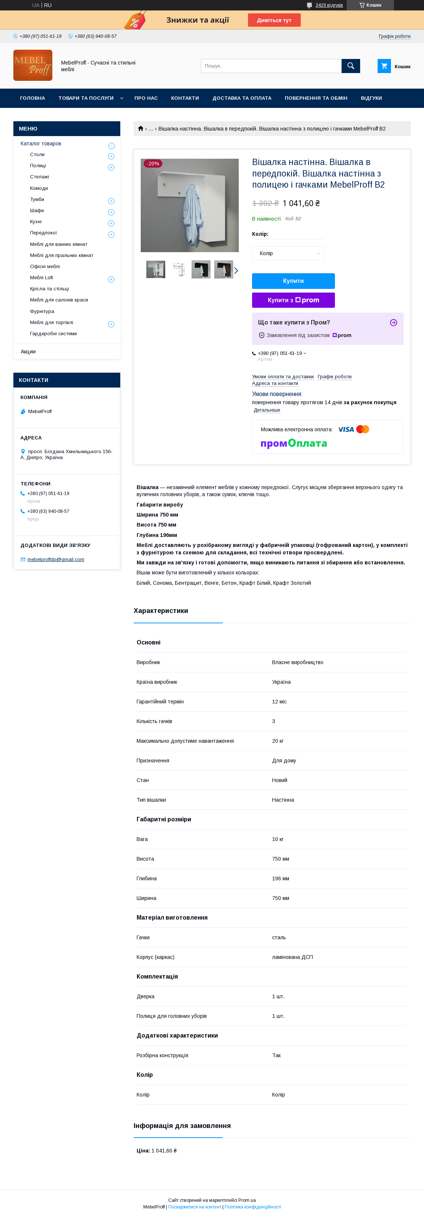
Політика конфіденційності (253, 1207)
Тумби (37, 199)
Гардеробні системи (53, 333)
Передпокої (43, 232)
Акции (28, 351)
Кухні (36, 221)
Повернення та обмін (316, 98)
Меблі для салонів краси (59, 300)
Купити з (293, 300)
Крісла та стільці (49, 288)
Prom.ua (247, 1200)
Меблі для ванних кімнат (58, 244)
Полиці (38, 165)
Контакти (185, 98)
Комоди (39, 188)
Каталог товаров (41, 143)
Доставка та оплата (241, 98)
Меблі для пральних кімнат (61, 255)
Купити (293, 281)
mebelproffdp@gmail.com (55, 559)
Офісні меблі (45, 266)
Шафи (37, 210)
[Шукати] (351, 66)
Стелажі (39, 176)
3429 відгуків (329, 5)
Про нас (146, 98)
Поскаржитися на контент (194, 1207)
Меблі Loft (41, 277)
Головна (32, 98)
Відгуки (371, 98)
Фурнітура (42, 311)
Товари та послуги (86, 98)
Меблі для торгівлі (51, 322)
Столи (37, 154)
